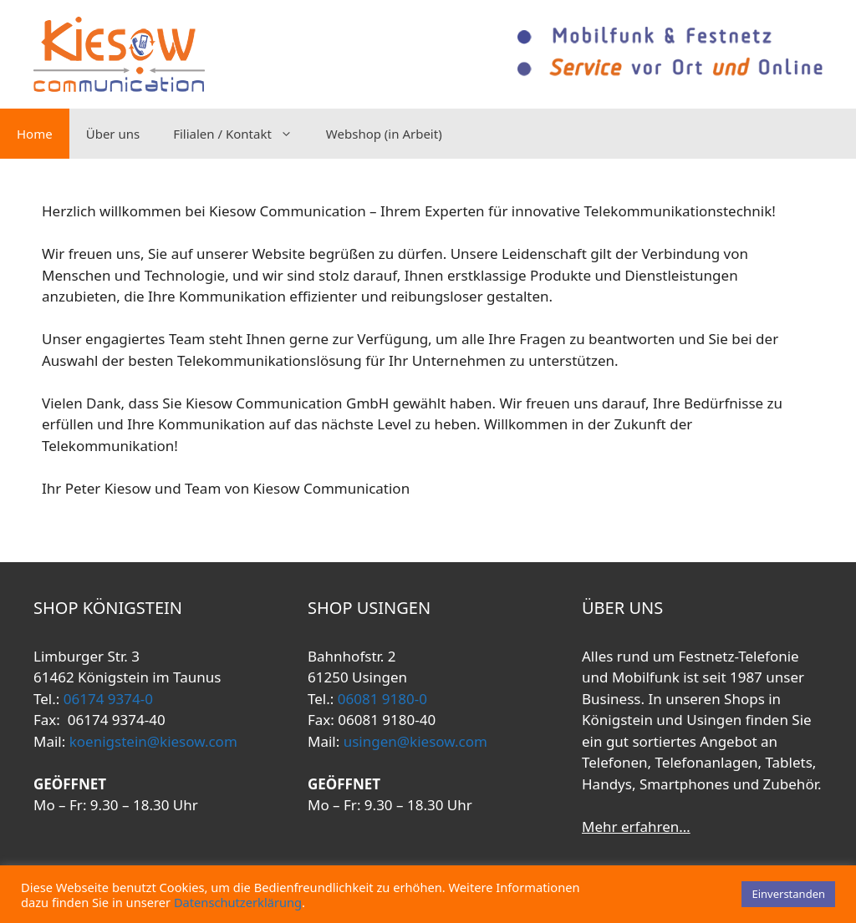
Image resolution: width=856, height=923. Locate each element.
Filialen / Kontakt (241, 134)
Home (35, 133)
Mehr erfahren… (636, 826)
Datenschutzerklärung (238, 902)
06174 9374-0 (106, 698)
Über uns (113, 133)
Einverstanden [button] (788, 893)
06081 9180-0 (380, 698)
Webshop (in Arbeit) (384, 133)
